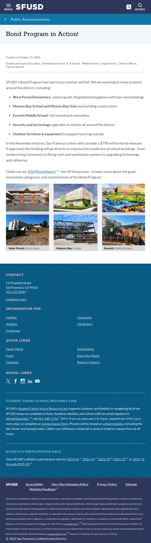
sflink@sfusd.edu (19, 418)
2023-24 (90, 459)
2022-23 (105, 459)
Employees (13, 330)
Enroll (10, 355)
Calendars (12, 362)
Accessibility (34, 484)
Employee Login (16, 299)
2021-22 (121, 459)
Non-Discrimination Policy (70, 484)
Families (11, 317)
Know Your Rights (88, 355)
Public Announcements (30, 19)
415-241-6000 (17, 292)
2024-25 (74, 459)
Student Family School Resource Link (43, 408)
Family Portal (14, 349)
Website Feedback (43, 489)
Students (11, 324)
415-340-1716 (49, 418)
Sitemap (131, 484)
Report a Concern (88, 362)
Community (84, 317)
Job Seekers (85, 324)
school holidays (113, 423)
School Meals (85, 349)
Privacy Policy (107, 484)
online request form (55, 423)
